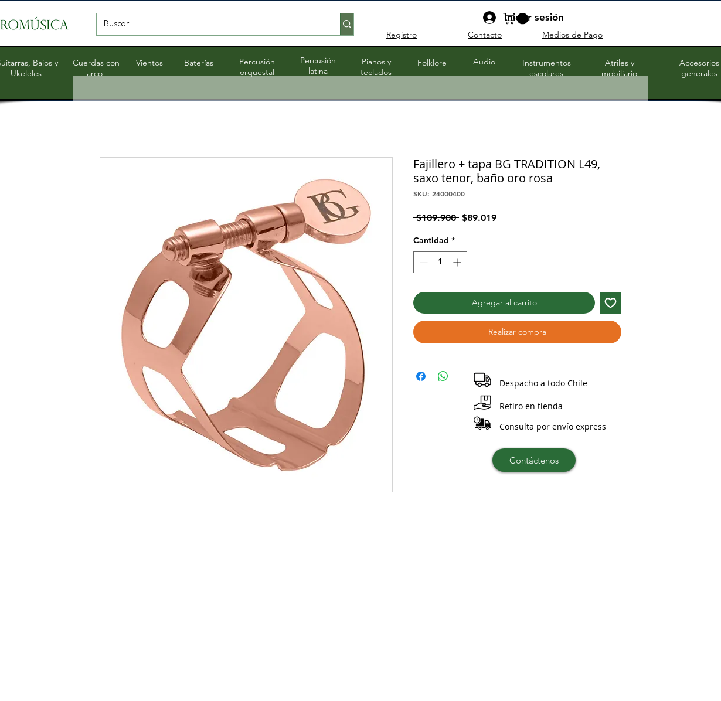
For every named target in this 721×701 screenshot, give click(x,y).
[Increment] (458, 262)
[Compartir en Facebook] (421, 376)
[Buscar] (209, 24)
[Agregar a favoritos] (610, 303)
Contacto (485, 34)
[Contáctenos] (534, 460)
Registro (401, 34)
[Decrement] (422, 262)
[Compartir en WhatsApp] (443, 376)
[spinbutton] (440, 262)
